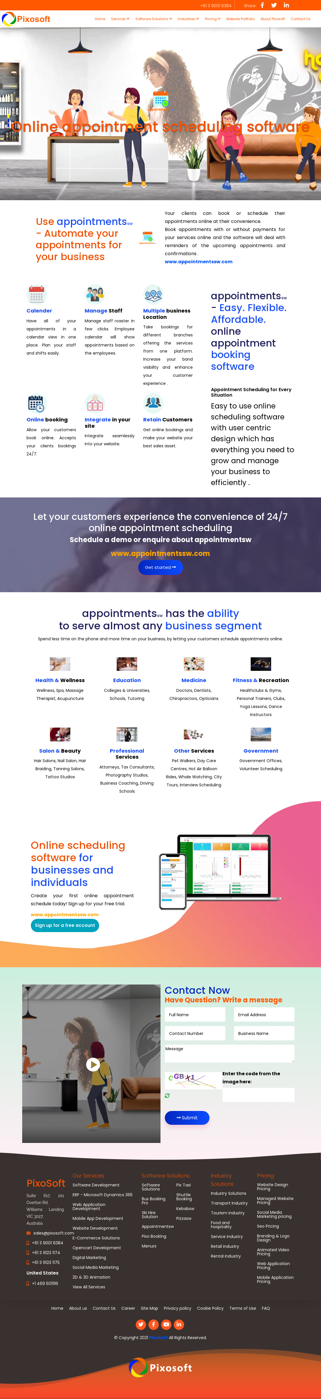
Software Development (96, 1185)
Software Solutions (166, 1175)
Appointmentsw (158, 1226)
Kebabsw (185, 1209)
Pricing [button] (213, 18)
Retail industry (225, 1246)
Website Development (95, 1228)
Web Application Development (89, 1207)
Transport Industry (229, 1203)
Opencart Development (97, 1248)
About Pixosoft (272, 18)
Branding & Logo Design (273, 1238)
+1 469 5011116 (45, 1283)
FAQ (266, 1308)
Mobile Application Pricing (275, 1279)
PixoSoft (158, 1338)
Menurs (149, 1246)
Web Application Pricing (273, 1266)
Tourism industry (228, 1213)
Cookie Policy (210, 1308)
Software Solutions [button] (153, 18)
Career (128, 1308)
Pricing (265, 1175)
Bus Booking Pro (153, 1201)
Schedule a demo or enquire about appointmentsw (161, 539)
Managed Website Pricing (275, 1201)
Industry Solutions (228, 1193)
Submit (187, 1117)
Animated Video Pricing (273, 1252)
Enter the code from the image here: (251, 1077)
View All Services (89, 1287)
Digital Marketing (89, 1258)
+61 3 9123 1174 (46, 1253)
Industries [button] (188, 18)
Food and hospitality (221, 1225)
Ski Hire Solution (150, 1215)
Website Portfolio (240, 18)
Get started (160, 567)
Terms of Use (242, 1308)
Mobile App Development (98, 1218)
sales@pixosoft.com (53, 1233)
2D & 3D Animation (91, 1277)
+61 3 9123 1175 (46, 1262)
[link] (160, 1368)
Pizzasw (183, 1218)
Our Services (88, 1175)
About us (78, 1308)
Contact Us (301, 18)
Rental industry (226, 1256)
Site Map (149, 1308)
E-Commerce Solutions (96, 1238)
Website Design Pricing (272, 1187)
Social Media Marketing (96, 1267)
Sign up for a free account (65, 925)
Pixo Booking (154, 1236)
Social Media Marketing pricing (274, 1214)
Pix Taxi (183, 1185)
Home (100, 18)
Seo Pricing (268, 1226)
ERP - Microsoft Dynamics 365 (103, 1195)
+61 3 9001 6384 (47, 1243)
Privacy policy (177, 1308)
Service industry (227, 1237)
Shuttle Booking (184, 1197)
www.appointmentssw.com (199, 261)
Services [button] (120, 18)
